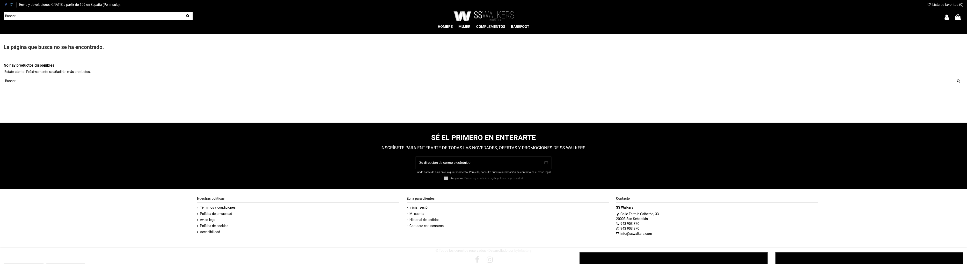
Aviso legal (208, 220)
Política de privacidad (216, 214)
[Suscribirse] (546, 163)
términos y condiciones (478, 178)
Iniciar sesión (420, 207)
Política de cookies (214, 226)
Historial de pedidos (425, 220)
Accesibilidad (210, 232)
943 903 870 (627, 224)
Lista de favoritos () (945, 5)
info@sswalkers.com (634, 234)
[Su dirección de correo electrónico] (478, 163)
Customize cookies (65, 261)
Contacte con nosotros (427, 226)
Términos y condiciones (217, 207)
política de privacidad (510, 178)
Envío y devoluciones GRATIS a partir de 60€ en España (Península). (70, 5)
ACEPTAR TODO (869, 258)
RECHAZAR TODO (673, 258)
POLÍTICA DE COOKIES (24, 261)
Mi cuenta (417, 214)
